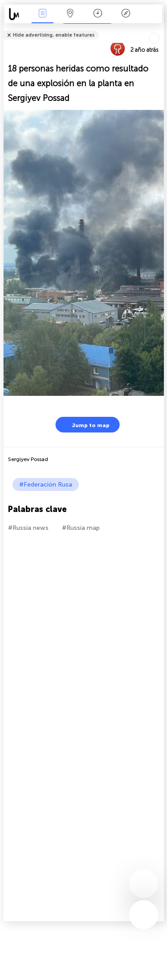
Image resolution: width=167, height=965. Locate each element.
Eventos (42, 14)
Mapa (70, 14)
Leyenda (125, 14)
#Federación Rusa (45, 484)
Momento (97, 14)
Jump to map (85, 424)
